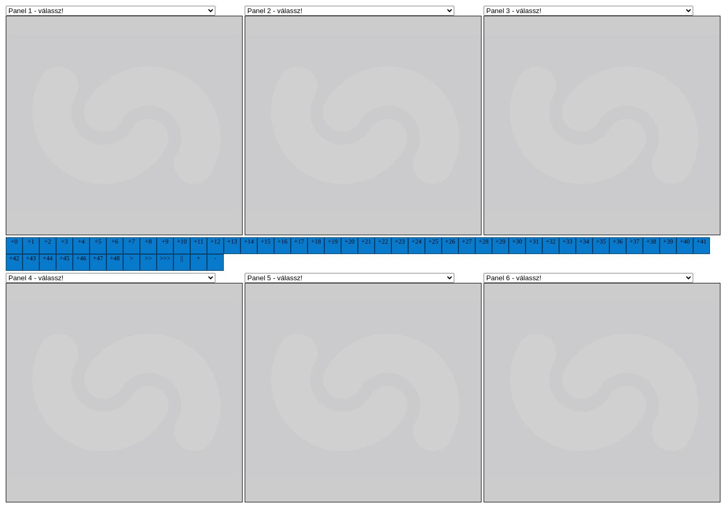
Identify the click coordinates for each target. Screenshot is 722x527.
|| (182, 258)
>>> (165, 258)
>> (148, 258)
